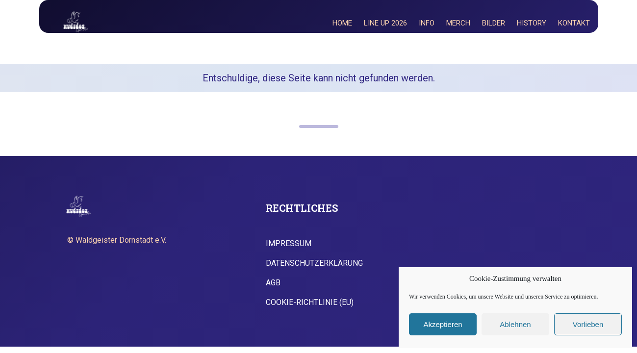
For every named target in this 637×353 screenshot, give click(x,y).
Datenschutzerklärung (314, 263)
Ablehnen (515, 324)
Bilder (493, 23)
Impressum (288, 244)
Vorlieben (588, 324)
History (531, 23)
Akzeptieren (442, 324)
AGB (273, 283)
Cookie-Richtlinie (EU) (310, 302)
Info (426, 23)
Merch (458, 23)
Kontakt (574, 23)
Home (342, 23)
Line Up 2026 (385, 23)
